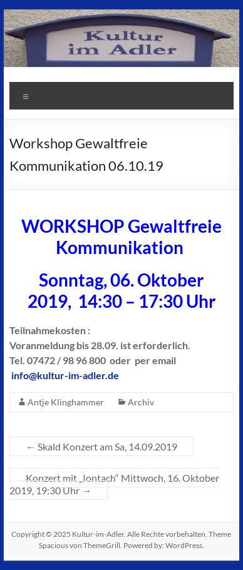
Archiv (141, 402)
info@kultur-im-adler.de (65, 375)
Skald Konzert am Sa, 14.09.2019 (101, 446)
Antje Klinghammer (66, 402)
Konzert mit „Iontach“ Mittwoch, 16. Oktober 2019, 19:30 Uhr (114, 484)
